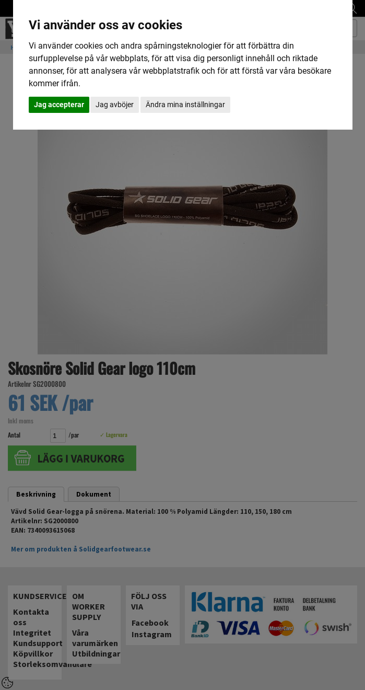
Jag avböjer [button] (115, 104)
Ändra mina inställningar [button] (185, 104)
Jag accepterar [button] (59, 104)
